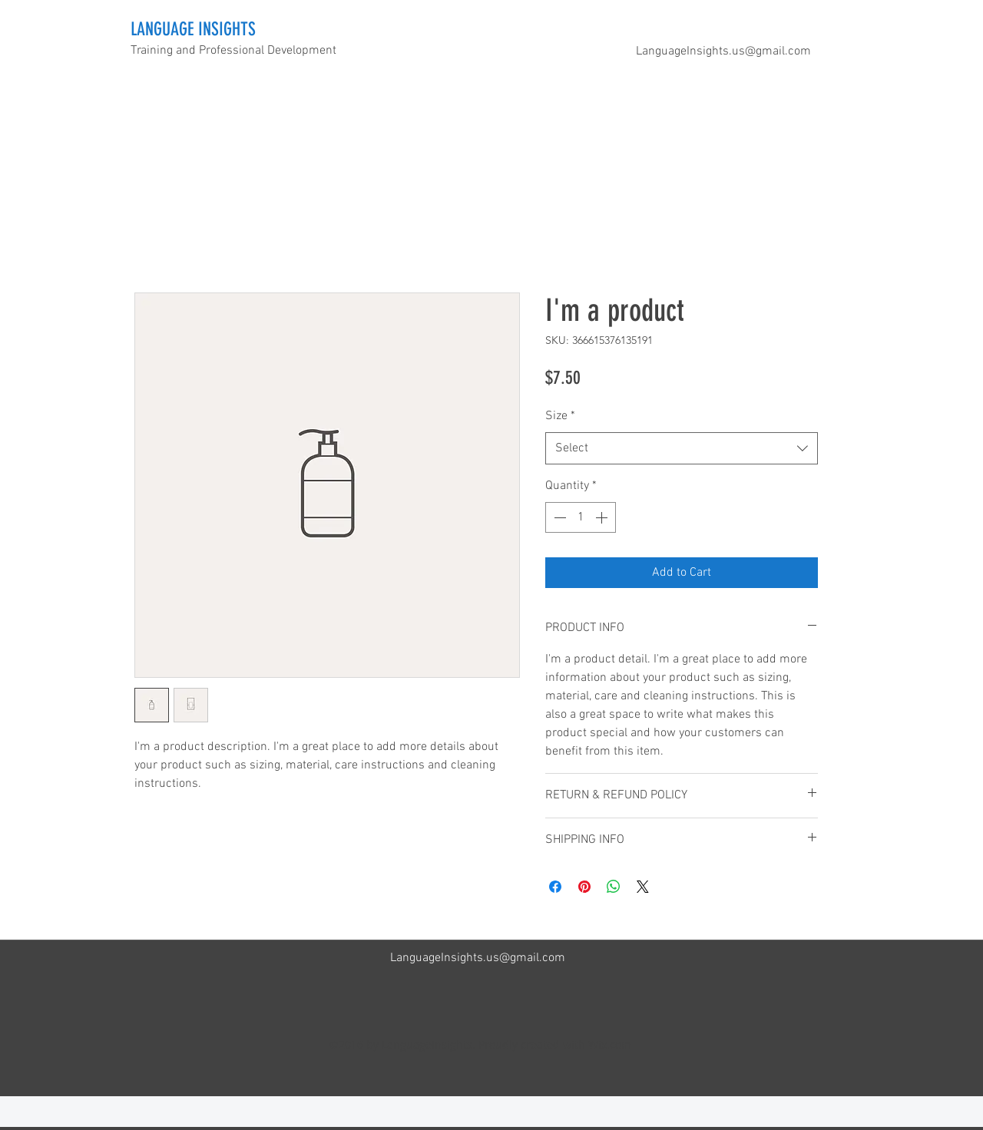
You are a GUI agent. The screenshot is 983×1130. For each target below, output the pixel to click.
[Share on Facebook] (555, 886)
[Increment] (603, 517)
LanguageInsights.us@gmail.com (723, 51)
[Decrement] (558, 517)
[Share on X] (643, 886)
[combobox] (681, 448)
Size (560, 416)
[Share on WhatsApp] (613, 886)
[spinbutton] (580, 517)
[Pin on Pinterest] (584, 886)
